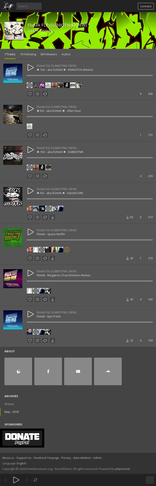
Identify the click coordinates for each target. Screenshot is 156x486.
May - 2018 (11, 412)
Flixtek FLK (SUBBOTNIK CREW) (57, 25)
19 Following (28, 54)
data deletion (82, 458)
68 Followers (48, 54)
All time (9, 404)
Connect (145, 6)
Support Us (23, 458)
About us (8, 458)
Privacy (66, 458)
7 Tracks (9, 54)
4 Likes (66, 54)
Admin (97, 458)
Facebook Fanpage (46, 458)
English (21, 463)
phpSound (123, 469)
